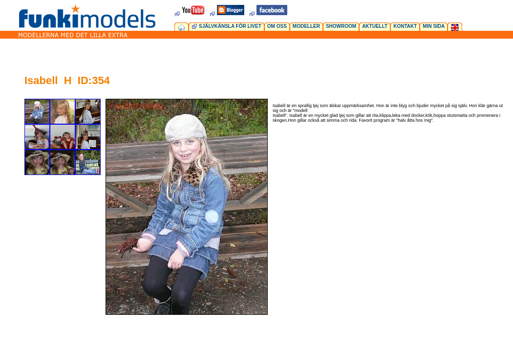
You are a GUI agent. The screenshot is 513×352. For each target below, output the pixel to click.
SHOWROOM (341, 26)
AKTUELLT (374, 26)
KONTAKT (405, 26)
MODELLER (306, 26)
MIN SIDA (434, 26)
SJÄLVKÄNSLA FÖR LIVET (230, 26)
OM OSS (277, 26)
